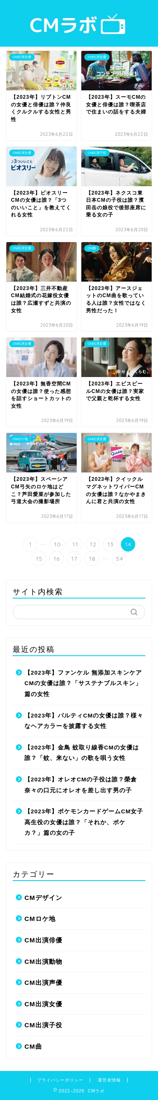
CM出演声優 (43, 982)
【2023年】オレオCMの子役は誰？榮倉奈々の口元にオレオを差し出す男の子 (80, 785)
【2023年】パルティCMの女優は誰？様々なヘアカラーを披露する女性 (83, 721)
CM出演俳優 (43, 940)
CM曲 (33, 1046)
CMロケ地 (40, 918)
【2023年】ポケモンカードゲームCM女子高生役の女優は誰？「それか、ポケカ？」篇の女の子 (83, 822)
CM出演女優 (43, 1004)
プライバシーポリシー (60, 1080)
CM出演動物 (43, 961)
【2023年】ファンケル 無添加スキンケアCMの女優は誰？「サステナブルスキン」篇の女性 (83, 683)
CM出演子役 (43, 1025)
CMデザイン (43, 897)
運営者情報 (109, 1080)
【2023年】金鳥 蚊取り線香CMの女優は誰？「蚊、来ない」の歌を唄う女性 (81, 753)
